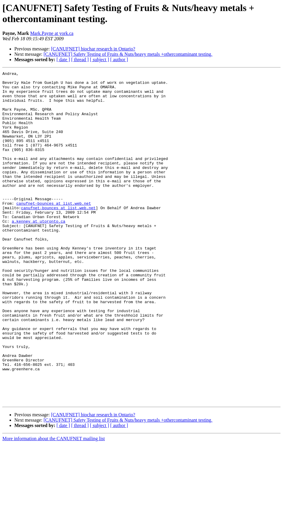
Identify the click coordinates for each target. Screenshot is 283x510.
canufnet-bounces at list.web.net (53, 230)
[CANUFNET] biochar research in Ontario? (93, 48)
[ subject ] (99, 59)
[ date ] (63, 59)
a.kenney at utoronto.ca (38, 251)
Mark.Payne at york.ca (52, 33)
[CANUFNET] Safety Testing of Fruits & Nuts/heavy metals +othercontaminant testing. (128, 54)
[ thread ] (80, 59)
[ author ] (119, 59)
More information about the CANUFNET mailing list (53, 504)
